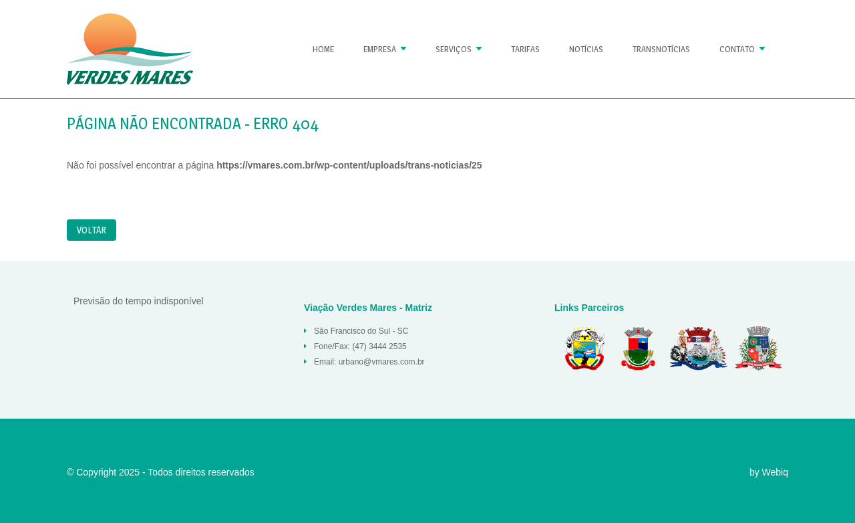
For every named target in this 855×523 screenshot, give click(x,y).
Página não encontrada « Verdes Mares (130, 49)
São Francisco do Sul (698, 348)
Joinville (758, 348)
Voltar (91, 229)
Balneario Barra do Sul (581, 348)
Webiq (775, 472)
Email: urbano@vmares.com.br (369, 362)
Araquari (638, 348)
